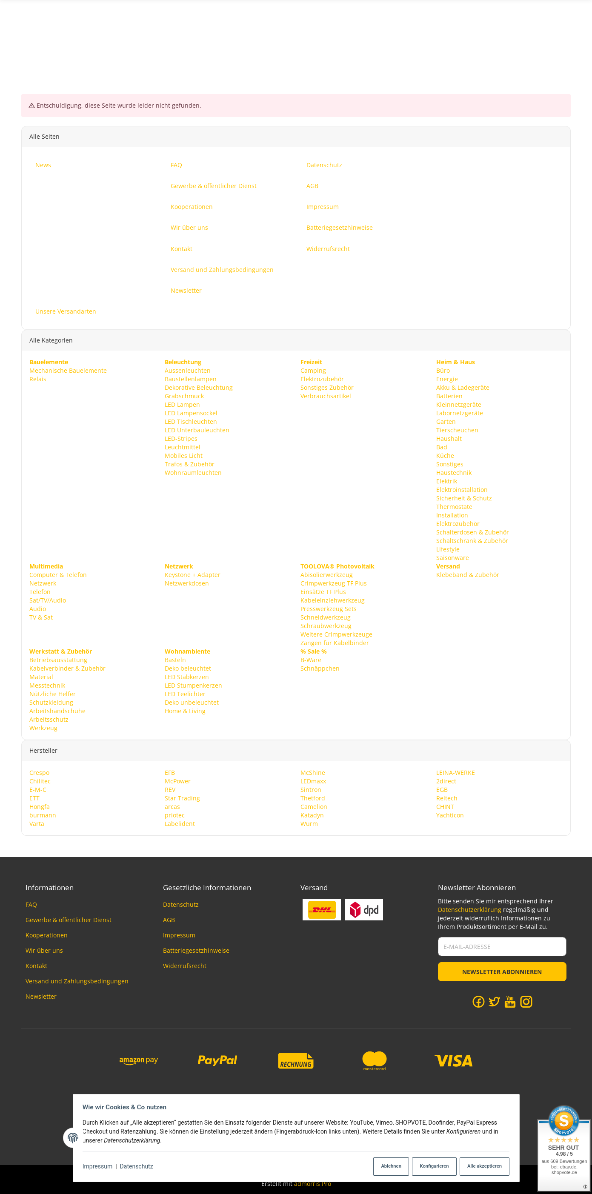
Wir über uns (44, 950)
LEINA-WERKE (455, 772)
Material (41, 676)
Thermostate (454, 506)
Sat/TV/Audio (47, 600)
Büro (443, 370)
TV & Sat (41, 617)
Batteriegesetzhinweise (196, 950)
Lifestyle (448, 549)
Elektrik (446, 481)
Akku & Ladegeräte (462, 387)
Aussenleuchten (188, 370)
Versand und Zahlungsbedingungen (77, 981)
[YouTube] (510, 1001)
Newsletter (41, 996)
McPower (178, 781)
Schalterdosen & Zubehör (472, 532)
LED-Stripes (181, 438)
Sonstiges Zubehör (327, 387)
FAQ (31, 904)
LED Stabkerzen (187, 676)
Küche (445, 455)
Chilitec (40, 781)
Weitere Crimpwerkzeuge (336, 634)
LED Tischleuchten (191, 421)
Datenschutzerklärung (469, 909)
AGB (169, 920)
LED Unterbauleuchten (197, 430)
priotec (175, 815)
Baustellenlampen (191, 379)
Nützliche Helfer (52, 693)
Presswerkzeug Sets (328, 608)
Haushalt (449, 438)
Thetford (312, 798)
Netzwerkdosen (187, 583)
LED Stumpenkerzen (193, 685)
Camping (313, 370)
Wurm (309, 823)
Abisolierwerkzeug (326, 574)
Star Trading (182, 798)
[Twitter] (494, 1001)
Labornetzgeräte (459, 412)
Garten (446, 421)
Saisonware (452, 557)
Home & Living (185, 710)
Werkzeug (43, 727)
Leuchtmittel (182, 447)
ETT (34, 798)
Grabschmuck (184, 396)
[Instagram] (526, 1001)
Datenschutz (138, 1166)
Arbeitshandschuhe (57, 710)
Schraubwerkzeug (326, 625)
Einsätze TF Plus (323, 591)
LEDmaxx (313, 781)
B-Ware (310, 659)
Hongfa (39, 806)
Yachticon (450, 815)
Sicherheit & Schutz (464, 498)
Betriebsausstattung (58, 659)
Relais (37, 379)
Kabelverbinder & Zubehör (67, 668)
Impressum (100, 1166)
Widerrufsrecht (184, 966)
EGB (442, 789)
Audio (37, 608)
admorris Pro (312, 1184)
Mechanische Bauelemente (68, 370)
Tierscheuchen (457, 430)
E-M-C (37, 789)
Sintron (310, 789)
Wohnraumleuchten (193, 472)
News (563, 40)
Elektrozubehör (322, 379)
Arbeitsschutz (49, 719)
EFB (170, 772)
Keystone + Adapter (192, 574)
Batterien (449, 396)
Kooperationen (47, 935)
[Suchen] (296, 40)
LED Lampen (182, 404)
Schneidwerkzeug (325, 617)
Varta (36, 823)
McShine (312, 772)
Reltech (447, 798)
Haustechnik (454, 472)
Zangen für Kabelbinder (334, 642)
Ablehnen (385, 1166)
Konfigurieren (430, 1166)
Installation (452, 515)
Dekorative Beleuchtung (199, 387)
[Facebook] (478, 1001)
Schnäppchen (320, 668)
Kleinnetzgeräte (458, 404)
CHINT (445, 806)
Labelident (180, 823)
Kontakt (36, 966)
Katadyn (312, 815)
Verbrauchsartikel (325, 396)
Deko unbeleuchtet (192, 702)
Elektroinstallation (462, 489)
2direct (446, 781)
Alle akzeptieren (482, 1166)
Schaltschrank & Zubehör (472, 540)
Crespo (39, 772)
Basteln (175, 659)
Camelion (313, 806)
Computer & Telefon (58, 574)
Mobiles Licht (184, 455)
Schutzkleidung (51, 702)
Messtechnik (47, 685)
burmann (42, 815)
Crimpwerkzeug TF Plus (333, 583)
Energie (447, 379)
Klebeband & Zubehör (467, 574)
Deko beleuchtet (188, 668)
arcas (172, 806)
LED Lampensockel (191, 412)
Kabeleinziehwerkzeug (332, 600)
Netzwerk (42, 583)
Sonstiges (449, 464)
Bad (441, 447)
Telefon (40, 591)
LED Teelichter (185, 693)
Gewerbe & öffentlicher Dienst (69, 920)
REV (170, 789)
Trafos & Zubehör (189, 464)
